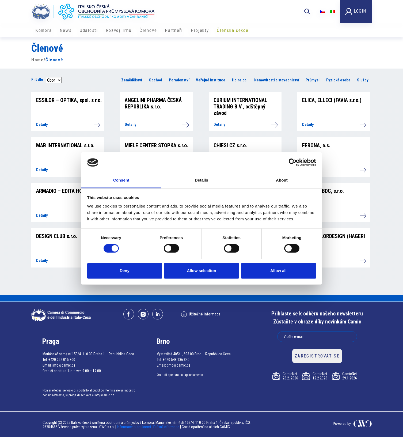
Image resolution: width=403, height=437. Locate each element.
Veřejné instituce (210, 80)
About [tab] (282, 180)
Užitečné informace (200, 314)
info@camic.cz (63, 365)
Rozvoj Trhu (119, 30)
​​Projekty (200, 30)
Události (89, 30)
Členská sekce (232, 30)
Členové (148, 30)
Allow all (278, 270)
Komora (43, 30)
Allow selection (201, 270)
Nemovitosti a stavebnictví (276, 80)
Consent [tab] (121, 180)
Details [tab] (201, 180)
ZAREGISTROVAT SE (317, 356)
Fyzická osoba (338, 80)
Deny (125, 270)
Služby (362, 80)
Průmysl (313, 80)
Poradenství (179, 80)
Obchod (155, 80)
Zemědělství (131, 80)
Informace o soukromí (134, 427)
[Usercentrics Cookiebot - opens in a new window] (292, 163)
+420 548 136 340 (176, 359)
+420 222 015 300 (61, 359)
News (66, 30)
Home (37, 59)
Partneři (174, 30)
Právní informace (166, 427)
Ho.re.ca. (240, 80)
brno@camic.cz (179, 365)
